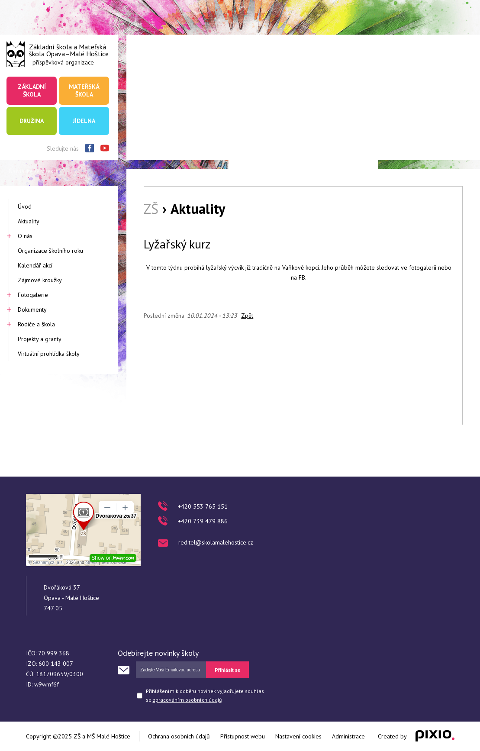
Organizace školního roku (50, 251)
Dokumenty (32, 309)
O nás (25, 236)
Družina (31, 121)
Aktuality (28, 221)
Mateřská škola (84, 90)
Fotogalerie (33, 295)
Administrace (348, 736)
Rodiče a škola (36, 324)
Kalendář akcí (35, 265)
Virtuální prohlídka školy (49, 354)
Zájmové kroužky (40, 280)
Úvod (25, 206)
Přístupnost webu (242, 736)
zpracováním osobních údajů (187, 699)
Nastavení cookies (298, 736)
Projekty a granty (39, 339)
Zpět (247, 315)
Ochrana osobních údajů (179, 736)
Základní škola (32, 90)
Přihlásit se (227, 670)
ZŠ (151, 209)
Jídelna (84, 121)
